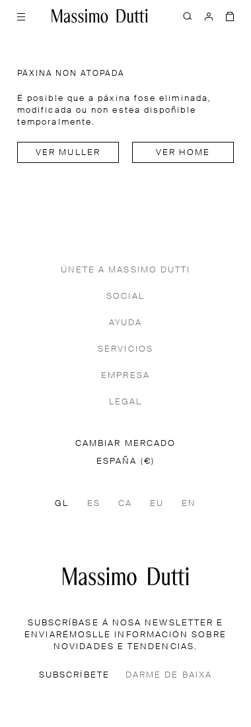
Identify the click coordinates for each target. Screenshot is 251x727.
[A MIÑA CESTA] (230, 16)
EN (189, 503)
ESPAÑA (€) (125, 461)
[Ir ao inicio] (99, 16)
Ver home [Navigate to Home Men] (183, 152)
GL (62, 503)
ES (93, 503)
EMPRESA (125, 375)
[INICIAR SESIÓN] (209, 16)
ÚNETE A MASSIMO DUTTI (126, 270)
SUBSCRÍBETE (74, 675)
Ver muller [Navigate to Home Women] (68, 152)
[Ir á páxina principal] (126, 576)
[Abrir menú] (21, 16)
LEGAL (125, 402)
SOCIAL (125, 296)
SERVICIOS (125, 349)
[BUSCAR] (188, 16)
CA (125, 503)
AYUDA (125, 323)
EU (157, 503)
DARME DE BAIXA (169, 675)
